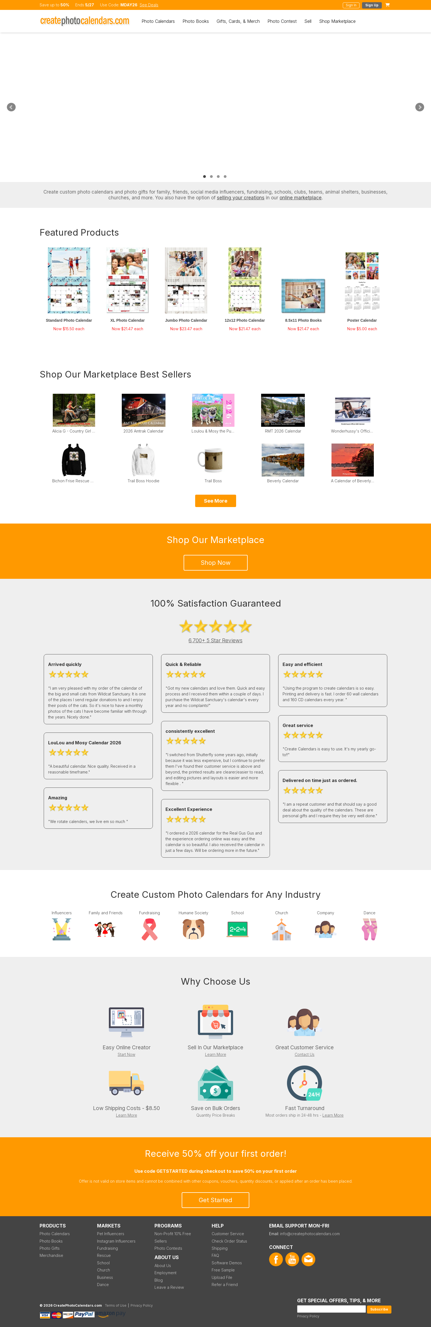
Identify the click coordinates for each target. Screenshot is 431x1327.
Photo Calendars (158, 21)
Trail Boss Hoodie (143, 480)
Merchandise (51, 1255)
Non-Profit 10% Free (172, 1233)
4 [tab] (225, 176)
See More (215, 501)
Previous (11, 107)
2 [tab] (211, 176)
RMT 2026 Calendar (283, 431)
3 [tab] (218, 176)
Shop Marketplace (337, 21)
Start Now (126, 1054)
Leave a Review (169, 1287)
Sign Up (371, 5)
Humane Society (193, 912)
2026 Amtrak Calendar (143, 431)
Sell (307, 21)
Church (281, 912)
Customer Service (228, 1233)
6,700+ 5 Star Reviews (215, 640)
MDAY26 (128, 4)
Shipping (220, 1248)
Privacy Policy (308, 1316)
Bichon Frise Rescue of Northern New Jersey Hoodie (74, 480)
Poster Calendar (362, 320)
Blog (158, 1280)
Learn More (215, 1054)
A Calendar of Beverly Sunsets (352, 480)
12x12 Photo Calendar (245, 320)
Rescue (104, 1255)
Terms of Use (115, 1305)
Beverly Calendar (283, 480)
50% (64, 4)
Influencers (62, 912)
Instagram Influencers (116, 1241)
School (237, 912)
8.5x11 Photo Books (303, 320)
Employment (165, 1272)
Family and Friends (106, 912)
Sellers (160, 1241)
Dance (369, 912)
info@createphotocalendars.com (310, 1233)
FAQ (215, 1255)
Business (105, 1277)
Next (419, 107)
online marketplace (301, 197)
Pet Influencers (110, 1233)
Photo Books (196, 21)
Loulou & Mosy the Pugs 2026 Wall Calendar (213, 431)
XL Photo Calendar (127, 320)
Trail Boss (213, 480)
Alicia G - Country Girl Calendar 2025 (74, 431)
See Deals (149, 4)
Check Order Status (229, 1241)
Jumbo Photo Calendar (186, 320)
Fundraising (149, 912)
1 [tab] (204, 176)
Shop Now (216, 562)
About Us (162, 1265)
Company (325, 912)
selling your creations (240, 197)
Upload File (222, 1277)
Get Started (215, 1200)
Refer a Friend (225, 1284)
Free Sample (223, 1270)
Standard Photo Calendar (69, 320)
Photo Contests (168, 1248)
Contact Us (304, 1054)
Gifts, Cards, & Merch (238, 21)
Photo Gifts (50, 1248)
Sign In (351, 5)
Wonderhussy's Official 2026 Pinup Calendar (352, 431)
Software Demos (227, 1262)
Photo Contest (282, 21)
